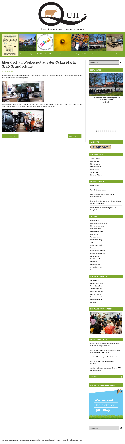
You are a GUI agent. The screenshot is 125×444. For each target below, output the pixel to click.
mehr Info (106, 102)
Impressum (94, 270)
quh (12, 72)
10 (114, 131)
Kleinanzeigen (95, 264)
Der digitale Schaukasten (98, 223)
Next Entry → (74, 136)
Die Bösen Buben (96, 259)
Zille (91, 242)
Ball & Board (94, 169)
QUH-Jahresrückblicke (97, 251)
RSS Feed (78, 440)
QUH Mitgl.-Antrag (96, 267)
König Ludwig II (95, 256)
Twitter (71, 440)
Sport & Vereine (95, 294)
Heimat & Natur (95, 161)
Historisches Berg (96, 240)
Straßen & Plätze (95, 167)
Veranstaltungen (95, 237)
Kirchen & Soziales (96, 283)
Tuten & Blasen (95, 158)
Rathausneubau (95, 229)
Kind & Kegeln (95, 164)
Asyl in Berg (94, 234)
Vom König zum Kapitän (98, 190)
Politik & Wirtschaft (96, 291)
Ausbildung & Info (96, 289)
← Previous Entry (10, 136)
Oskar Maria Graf (96, 245)
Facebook (65, 440)
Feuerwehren (94, 248)
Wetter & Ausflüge (96, 286)
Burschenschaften (96, 300)
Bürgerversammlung (97, 226)
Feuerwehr (93, 302)
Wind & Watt (94, 172)
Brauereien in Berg (96, 231)
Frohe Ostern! (94, 185)
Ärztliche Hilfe (94, 280)
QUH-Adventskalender (97, 253)
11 (115, 131)
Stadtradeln (94, 261)
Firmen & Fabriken (96, 175)
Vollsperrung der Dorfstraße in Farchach (109, 357)
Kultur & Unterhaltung (97, 297)
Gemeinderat (94, 220)
